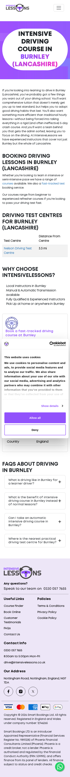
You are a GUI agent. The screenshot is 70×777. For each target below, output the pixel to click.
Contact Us (12, 634)
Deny (35, 429)
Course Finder (13, 606)
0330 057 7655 (54, 588)
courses (7, 184)
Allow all (35, 417)
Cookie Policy (47, 618)
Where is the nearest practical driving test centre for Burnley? (32, 540)
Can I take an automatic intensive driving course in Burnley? (28, 521)
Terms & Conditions (50, 606)
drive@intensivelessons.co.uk (24, 662)
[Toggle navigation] (59, 8)
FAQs (7, 628)
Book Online (12, 612)
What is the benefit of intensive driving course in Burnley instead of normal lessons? (33, 501)
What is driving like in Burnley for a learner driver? (33, 482)
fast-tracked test (53, 184)
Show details (50, 405)
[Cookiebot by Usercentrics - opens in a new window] (50, 344)
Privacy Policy (47, 612)
